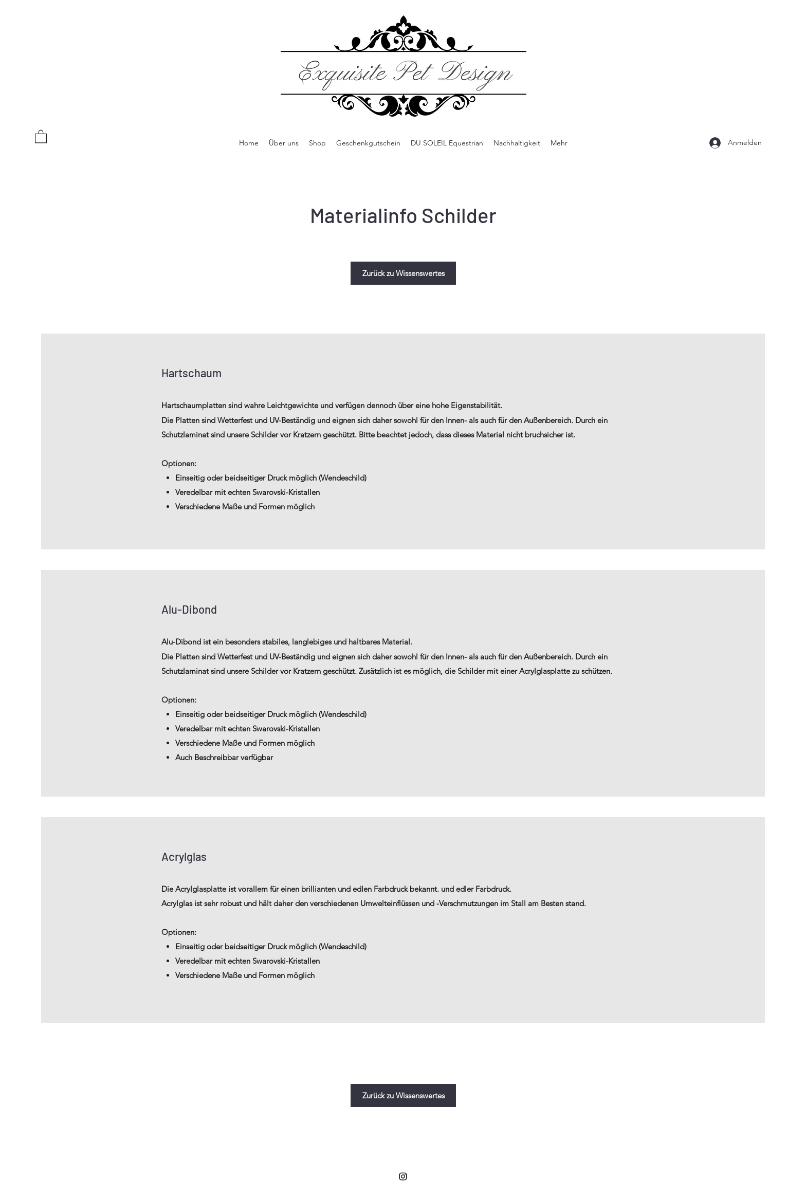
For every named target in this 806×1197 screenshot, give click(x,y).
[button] (41, 136)
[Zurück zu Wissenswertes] (403, 273)
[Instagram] (403, 1176)
